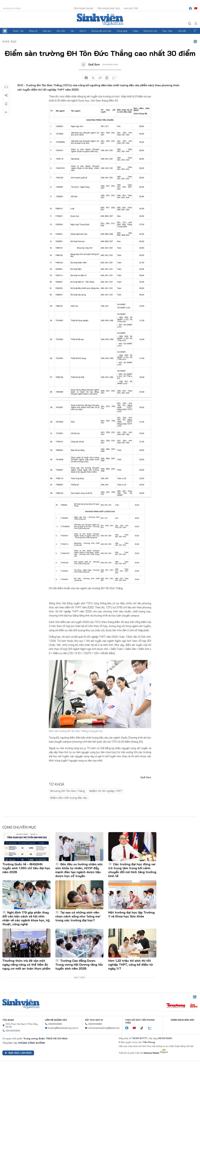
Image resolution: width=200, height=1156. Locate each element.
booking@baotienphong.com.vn (63, 1028)
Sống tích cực (150, 31)
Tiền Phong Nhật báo (108, 8)
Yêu (72, 31)
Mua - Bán (167, 31)
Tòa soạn (8, 1020)
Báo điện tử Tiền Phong (100, 19)
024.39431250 (13, 1030)
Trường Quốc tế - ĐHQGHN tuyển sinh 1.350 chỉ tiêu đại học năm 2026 (26, 868)
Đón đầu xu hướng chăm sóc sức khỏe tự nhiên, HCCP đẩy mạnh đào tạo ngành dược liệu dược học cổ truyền (79, 870)
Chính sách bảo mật (182, 1020)
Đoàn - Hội (18, 31)
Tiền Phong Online (83, 8)
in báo (107, 78)
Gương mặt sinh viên (101, 31)
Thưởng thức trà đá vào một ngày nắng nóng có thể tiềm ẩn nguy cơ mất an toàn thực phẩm (26, 964)
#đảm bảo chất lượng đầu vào (68, 797)
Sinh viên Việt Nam (20, 1004)
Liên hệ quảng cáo (56, 1020)
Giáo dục (47, 31)
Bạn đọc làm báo (18, 1052)
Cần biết (182, 31)
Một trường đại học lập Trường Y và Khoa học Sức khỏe (131, 914)
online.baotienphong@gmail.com (104, 1028)
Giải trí (83, 31)
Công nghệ (122, 31)
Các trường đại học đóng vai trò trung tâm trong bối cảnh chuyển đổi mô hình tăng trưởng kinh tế (132, 870)
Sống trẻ (33, 31)
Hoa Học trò (131, 8)
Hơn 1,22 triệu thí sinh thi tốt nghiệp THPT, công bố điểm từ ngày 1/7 (130, 964)
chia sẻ (86, 78)
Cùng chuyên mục (19, 827)
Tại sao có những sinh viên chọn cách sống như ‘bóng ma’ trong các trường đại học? (77, 916)
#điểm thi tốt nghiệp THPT (105, 791)
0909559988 (55, 1024)
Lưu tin (6, 104)
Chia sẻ (6, 95)
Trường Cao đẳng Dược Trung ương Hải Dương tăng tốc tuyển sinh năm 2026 (79, 964)
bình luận (114, 78)
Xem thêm (195, 30)
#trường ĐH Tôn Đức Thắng (67, 791)
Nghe (6, 87)
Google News (195, 41)
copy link (100, 78)
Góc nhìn (61, 31)
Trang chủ (4, 30)
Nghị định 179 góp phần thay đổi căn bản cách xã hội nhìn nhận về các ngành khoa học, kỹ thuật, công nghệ (26, 918)
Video (135, 31)
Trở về (6, 112)
